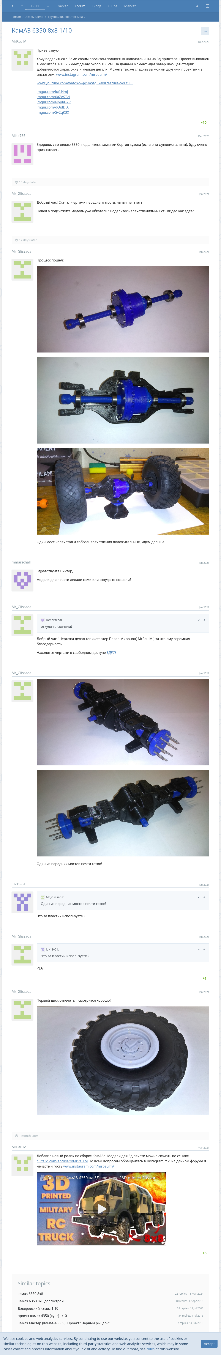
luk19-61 (18, 884)
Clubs (112, 6)
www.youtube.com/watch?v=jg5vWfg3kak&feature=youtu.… (85, 83)
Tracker (62, 6)
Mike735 (18, 135)
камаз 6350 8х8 (30, 1293)
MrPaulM (19, 41)
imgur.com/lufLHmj (52, 91)
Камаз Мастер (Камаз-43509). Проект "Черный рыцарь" (64, 1323)
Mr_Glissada (21, 193)
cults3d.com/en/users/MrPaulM (62, 1161)
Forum (80, 6)
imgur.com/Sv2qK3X (53, 112)
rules (151, 1349)
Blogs (96, 6)
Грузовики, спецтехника (65, 17)
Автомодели (34, 17)
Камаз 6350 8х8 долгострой (41, 1301)
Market (130, 6)
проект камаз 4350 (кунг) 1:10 (42, 1315)
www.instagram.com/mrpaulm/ (81, 74)
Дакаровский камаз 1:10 (38, 1308)
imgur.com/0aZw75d (53, 96)
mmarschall (21, 562)
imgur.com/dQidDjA (53, 107)
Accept (209, 1343)
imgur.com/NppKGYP (54, 102)
